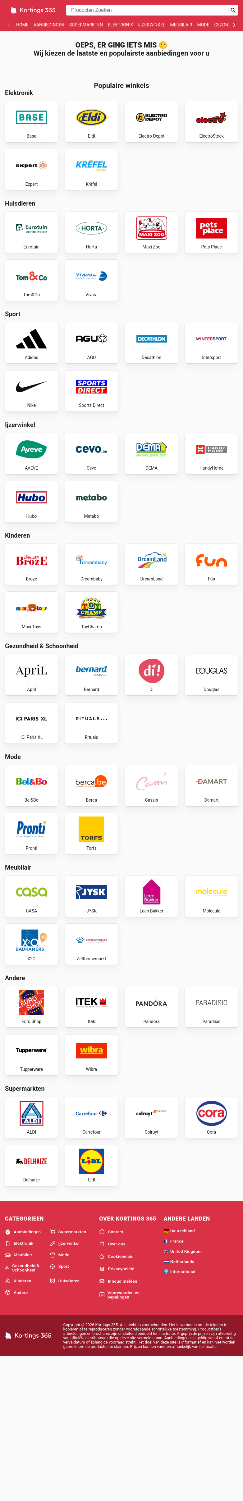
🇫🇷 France (174, 1384)
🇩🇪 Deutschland (179, 1373)
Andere (16, 1435)
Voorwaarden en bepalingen (119, 1438)
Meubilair (181, 24)
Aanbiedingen (49, 24)
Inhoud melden (118, 1424)
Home (22, 24)
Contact (111, 1375)
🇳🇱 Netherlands (179, 1404)
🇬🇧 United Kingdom (183, 1394)
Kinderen (18, 1424)
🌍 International (179, 1414)
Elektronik (120, 24)
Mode (203, 24)
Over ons (112, 1387)
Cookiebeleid (116, 1400)
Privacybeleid (117, 1412)
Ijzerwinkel (151, 24)
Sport (59, 1409)
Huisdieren (65, 1424)
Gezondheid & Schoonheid (22, 1411)
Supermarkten (86, 24)
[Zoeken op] (233, 10)
